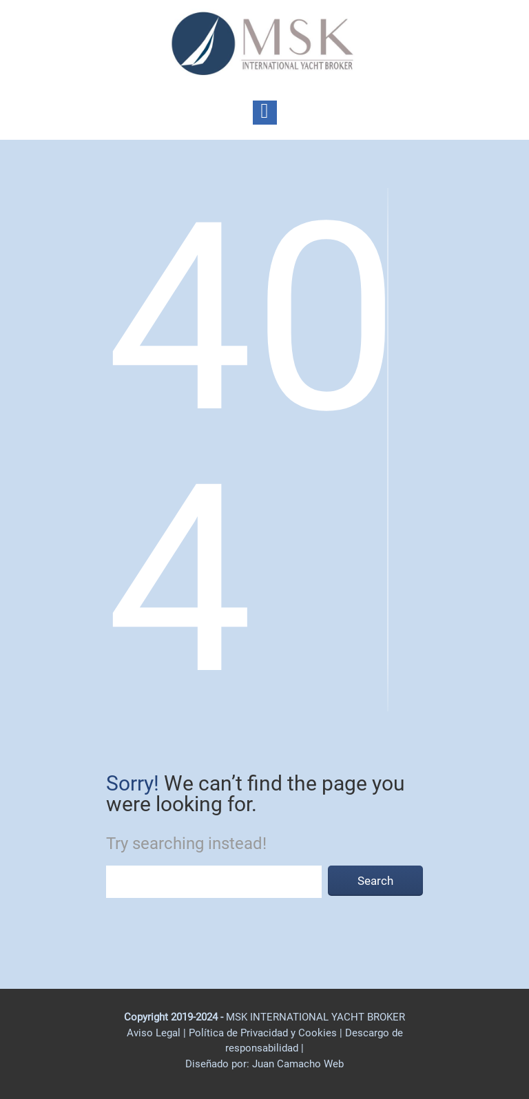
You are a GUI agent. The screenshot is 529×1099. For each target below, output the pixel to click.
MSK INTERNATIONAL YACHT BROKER (315, 1017)
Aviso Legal (153, 1033)
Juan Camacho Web (296, 1064)
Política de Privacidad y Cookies (264, 1033)
